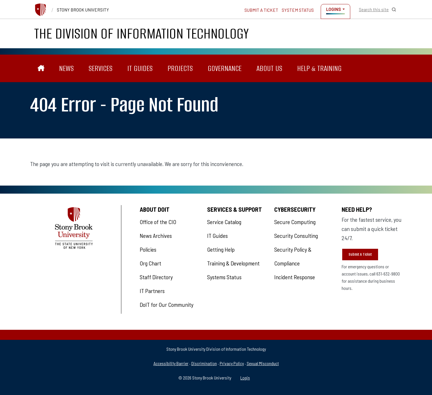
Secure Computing (295, 221)
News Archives (156, 235)
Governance (225, 68)
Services (100, 68)
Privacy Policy (232, 363)
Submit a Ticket (261, 10)
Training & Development (233, 263)
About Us (269, 68)
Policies (148, 249)
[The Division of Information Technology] (41, 68)
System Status (298, 10)
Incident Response (294, 276)
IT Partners (152, 290)
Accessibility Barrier (170, 363)
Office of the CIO (158, 221)
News (66, 68)
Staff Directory (156, 276)
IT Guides (140, 68)
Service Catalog (224, 221)
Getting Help (221, 249)
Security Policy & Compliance (293, 256)
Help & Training (319, 68)
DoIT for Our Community (166, 304)
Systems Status (224, 276)
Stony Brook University (83, 9)
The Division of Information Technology (141, 33)
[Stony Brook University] (40, 9)
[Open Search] (377, 9)
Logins (333, 9)
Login (245, 377)
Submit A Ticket (360, 254)
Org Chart (150, 263)
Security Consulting (296, 235)
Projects (180, 68)
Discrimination (204, 363)
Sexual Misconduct (263, 363)
